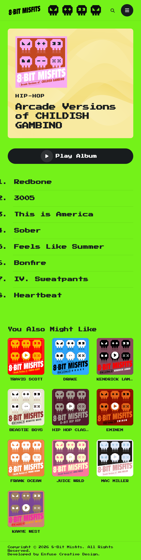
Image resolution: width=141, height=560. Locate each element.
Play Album (69, 156)
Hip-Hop (30, 96)
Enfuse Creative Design (69, 554)
